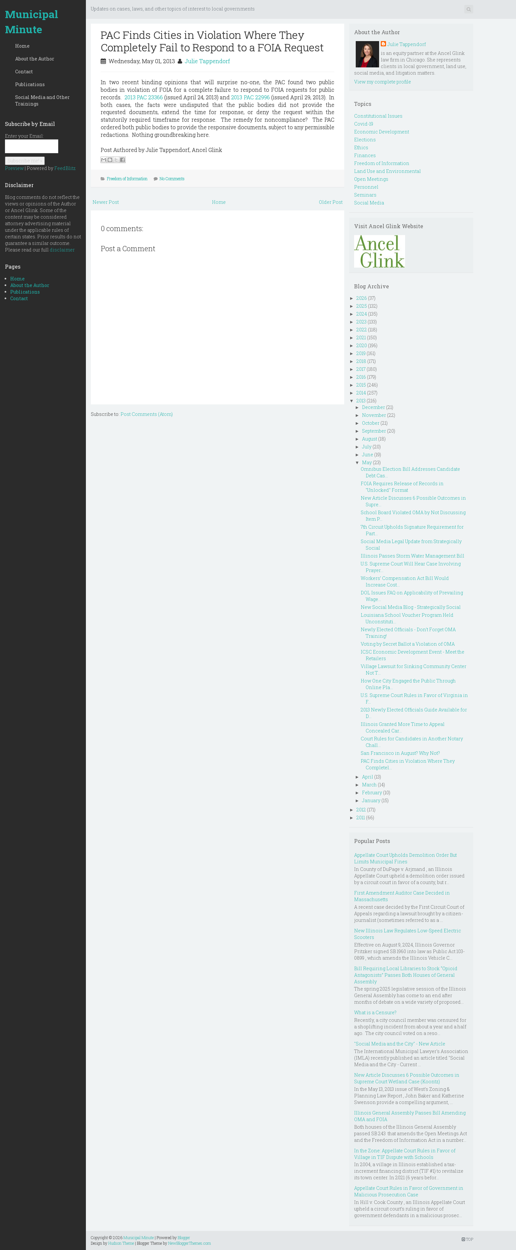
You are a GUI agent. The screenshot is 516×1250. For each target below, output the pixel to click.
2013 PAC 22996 (250, 97)
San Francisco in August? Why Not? (400, 753)
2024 (361, 314)
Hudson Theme (121, 1243)
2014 (361, 393)
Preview (14, 168)
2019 (361, 353)
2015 (361, 385)
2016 (361, 377)
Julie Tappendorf (207, 61)
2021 (361, 337)
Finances (365, 155)
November (374, 415)
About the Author (34, 59)
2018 (361, 361)
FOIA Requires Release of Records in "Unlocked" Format (402, 486)
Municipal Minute (31, 21)
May (367, 462)
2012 (361, 809)
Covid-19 (363, 124)
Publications (30, 84)
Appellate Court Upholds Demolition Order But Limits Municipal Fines (405, 858)
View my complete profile (382, 82)
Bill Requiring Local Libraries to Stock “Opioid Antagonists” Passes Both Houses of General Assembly (405, 975)
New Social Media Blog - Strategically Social (411, 607)
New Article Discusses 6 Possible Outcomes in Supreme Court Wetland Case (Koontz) (406, 1078)
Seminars (365, 195)
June (367, 454)
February (372, 792)
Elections (365, 139)
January (371, 800)
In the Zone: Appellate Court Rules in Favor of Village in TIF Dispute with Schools (404, 1153)
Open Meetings (371, 179)
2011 (360, 817)
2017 (361, 369)
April (367, 777)
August (369, 439)
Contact (24, 71)
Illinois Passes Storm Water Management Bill (412, 556)
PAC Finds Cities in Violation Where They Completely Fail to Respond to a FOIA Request (212, 41)
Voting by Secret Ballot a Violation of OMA (408, 644)
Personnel (366, 187)
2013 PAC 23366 (143, 97)
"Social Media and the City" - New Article (399, 1044)
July (367, 447)
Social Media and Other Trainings (42, 100)
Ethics (361, 147)
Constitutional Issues (378, 116)
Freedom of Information (127, 178)
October (370, 423)
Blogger (184, 1237)
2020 (361, 345)
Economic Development (381, 132)
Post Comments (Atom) (146, 414)
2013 (361, 400)
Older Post (331, 202)
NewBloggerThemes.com (189, 1243)
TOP (467, 1239)
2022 (361, 329)
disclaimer (62, 250)
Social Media (369, 203)
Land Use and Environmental (387, 171)
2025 (361, 306)
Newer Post (105, 202)
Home (22, 46)
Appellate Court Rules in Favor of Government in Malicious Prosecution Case (408, 1191)
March (369, 784)
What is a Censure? (375, 1012)
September (374, 431)
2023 (361, 322)
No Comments (172, 178)
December (373, 407)
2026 (361, 298)
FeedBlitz (65, 168)
